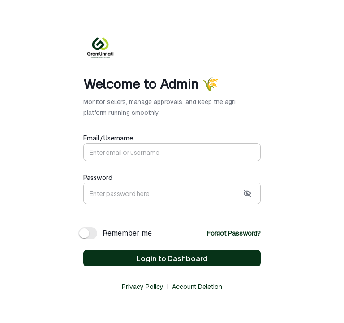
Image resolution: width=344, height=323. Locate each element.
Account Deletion (197, 287)
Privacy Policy (142, 287)
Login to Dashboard (172, 258)
